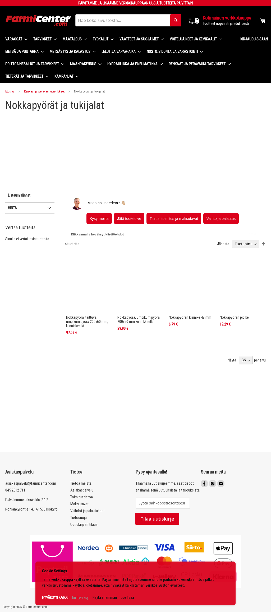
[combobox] (128, 20)
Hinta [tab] (12, 208)
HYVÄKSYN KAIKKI (55, 597)
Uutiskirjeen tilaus (84, 524)
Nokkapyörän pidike (234, 317)
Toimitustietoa (81, 497)
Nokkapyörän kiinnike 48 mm (190, 317)
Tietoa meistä (80, 483)
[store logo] (38, 20)
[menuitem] (14, 39)
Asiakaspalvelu (81, 490)
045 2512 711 (15, 490)
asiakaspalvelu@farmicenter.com (30, 483)
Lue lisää (127, 597)
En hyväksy (80, 597)
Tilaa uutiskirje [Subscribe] (157, 519)
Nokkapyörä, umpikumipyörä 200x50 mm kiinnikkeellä (138, 319)
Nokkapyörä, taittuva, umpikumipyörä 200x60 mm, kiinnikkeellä (87, 321)
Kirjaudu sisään (254, 39)
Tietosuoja (78, 517)
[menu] (118, 58)
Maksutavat (79, 504)
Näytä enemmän (105, 597)
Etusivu (10, 91)
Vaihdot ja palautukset (87, 510)
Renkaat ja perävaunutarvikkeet (44, 91)
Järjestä (223, 244)
